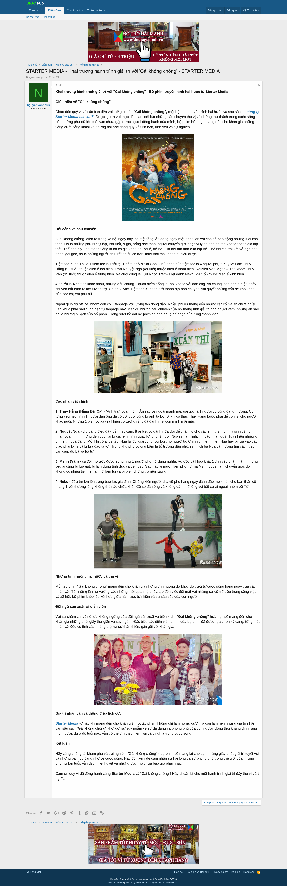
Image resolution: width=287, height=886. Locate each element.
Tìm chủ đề (48, 16)
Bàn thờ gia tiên (133, 882)
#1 (257, 84)
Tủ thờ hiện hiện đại (168, 882)
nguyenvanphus (38, 77)
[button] (82, 10)
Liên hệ (178, 871)
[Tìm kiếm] (251, 10)
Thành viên (94, 10)
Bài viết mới (32, 16)
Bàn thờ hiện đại (116, 882)
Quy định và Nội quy (197, 871)
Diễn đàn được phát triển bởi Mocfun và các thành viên (143, 879)
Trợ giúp (235, 871)
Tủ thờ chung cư (150, 882)
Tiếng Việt (34, 871)
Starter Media (68, 723)
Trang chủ (35, 10)
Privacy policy (220, 871)
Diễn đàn (54, 10)
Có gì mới (73, 10)
